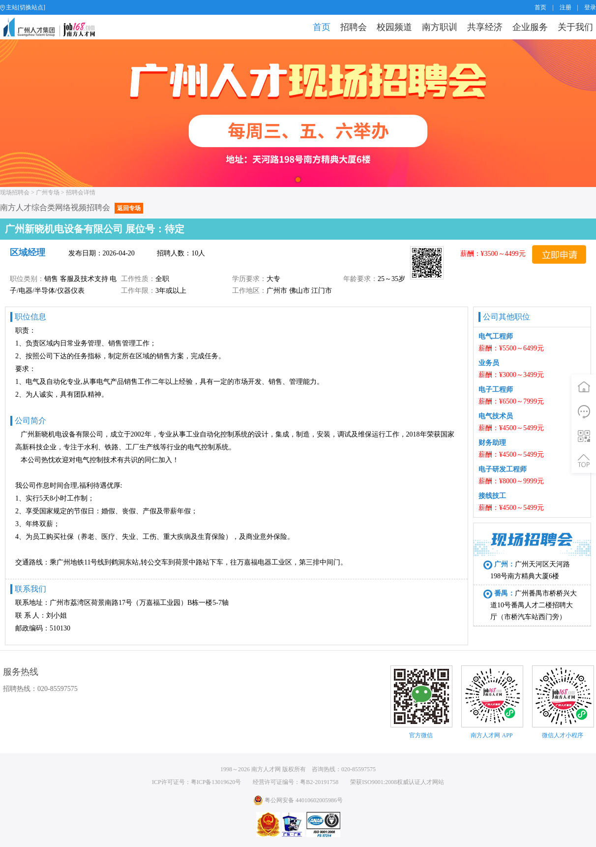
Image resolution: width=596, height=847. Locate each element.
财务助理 (492, 442)
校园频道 (394, 27)
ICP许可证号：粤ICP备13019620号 (196, 782)
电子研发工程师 (502, 469)
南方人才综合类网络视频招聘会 (71, 207)
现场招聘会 (15, 192)
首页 (540, 7)
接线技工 (492, 496)
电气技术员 (495, 416)
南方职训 (439, 27)
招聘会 (353, 27)
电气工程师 (495, 336)
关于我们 (575, 27)
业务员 (488, 363)
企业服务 (530, 27)
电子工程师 (495, 389)
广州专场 (48, 192)
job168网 (53, 27)
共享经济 (485, 27)
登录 (590, 7)
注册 (565, 7)
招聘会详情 (80, 192)
